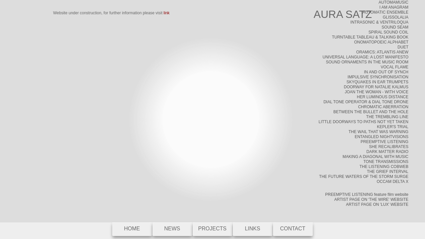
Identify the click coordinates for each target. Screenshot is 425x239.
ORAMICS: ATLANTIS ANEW (382, 52)
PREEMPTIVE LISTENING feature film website (366, 194)
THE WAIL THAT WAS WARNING (378, 131)
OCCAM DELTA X (392, 181)
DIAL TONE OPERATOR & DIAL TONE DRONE (365, 102)
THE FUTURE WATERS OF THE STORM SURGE (363, 176)
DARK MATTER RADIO (387, 151)
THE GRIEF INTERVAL (387, 171)
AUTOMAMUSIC (393, 2)
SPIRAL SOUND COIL (388, 32)
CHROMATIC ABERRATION (383, 107)
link (167, 13)
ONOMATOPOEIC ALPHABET (381, 42)
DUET (402, 47)
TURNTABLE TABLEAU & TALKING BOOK (370, 37)
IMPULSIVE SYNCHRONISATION (378, 77)
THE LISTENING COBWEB (384, 166)
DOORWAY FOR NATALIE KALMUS (376, 87)
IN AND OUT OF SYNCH (386, 72)
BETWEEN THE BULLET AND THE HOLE (370, 112)
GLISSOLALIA (395, 17)
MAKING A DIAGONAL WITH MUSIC (375, 156)
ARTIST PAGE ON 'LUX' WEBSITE (377, 204)
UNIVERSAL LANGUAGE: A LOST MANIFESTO (365, 57)
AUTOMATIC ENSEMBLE (385, 12)
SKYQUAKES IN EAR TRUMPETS (378, 82)
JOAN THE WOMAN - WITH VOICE (376, 92)
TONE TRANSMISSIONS (385, 161)
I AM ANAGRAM (394, 7)
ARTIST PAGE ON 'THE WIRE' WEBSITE (371, 199)
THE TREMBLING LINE (387, 117)
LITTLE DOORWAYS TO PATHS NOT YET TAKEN (363, 122)
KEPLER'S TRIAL (392, 126)
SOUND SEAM (395, 27)
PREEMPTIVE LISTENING (384, 141)
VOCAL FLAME (394, 67)
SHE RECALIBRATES (388, 146)
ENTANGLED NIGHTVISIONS (381, 136)
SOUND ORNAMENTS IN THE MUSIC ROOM (367, 62)
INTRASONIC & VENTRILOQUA (379, 22)
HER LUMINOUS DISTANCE (382, 97)
